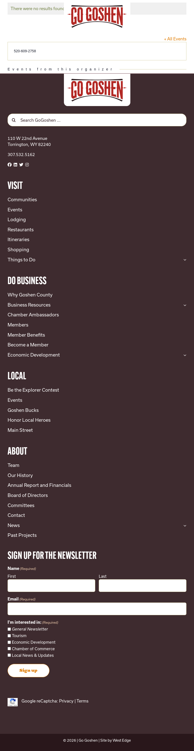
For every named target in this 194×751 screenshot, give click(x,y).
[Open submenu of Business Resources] (183, 305)
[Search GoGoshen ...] (97, 120)
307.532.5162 (21, 154)
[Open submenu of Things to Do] (183, 260)
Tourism (19, 635)
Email (21, 599)
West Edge (122, 740)
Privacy (66, 700)
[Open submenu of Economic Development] (183, 355)
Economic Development (34, 642)
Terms (82, 700)
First (12, 576)
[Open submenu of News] (183, 525)
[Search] (14, 120)
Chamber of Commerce (33, 648)
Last (103, 576)
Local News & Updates (33, 655)
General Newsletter (30, 629)
